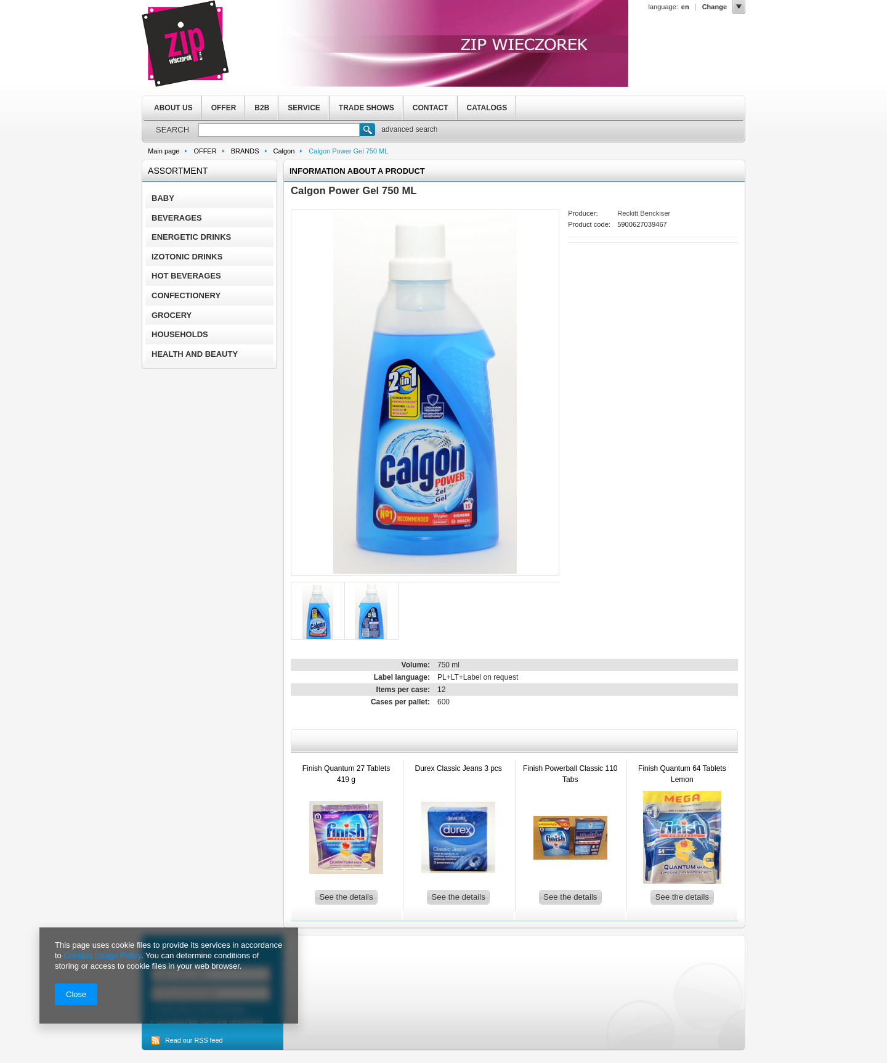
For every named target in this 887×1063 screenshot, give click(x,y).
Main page (163, 151)
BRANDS (245, 151)
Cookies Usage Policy (101, 955)
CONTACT (430, 108)
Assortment (178, 171)
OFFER (224, 108)
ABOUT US (173, 108)
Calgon (284, 151)
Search (367, 131)
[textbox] (279, 130)
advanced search (409, 129)
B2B (261, 108)
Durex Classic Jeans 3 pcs (458, 768)
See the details (346, 897)
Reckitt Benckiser (643, 213)
